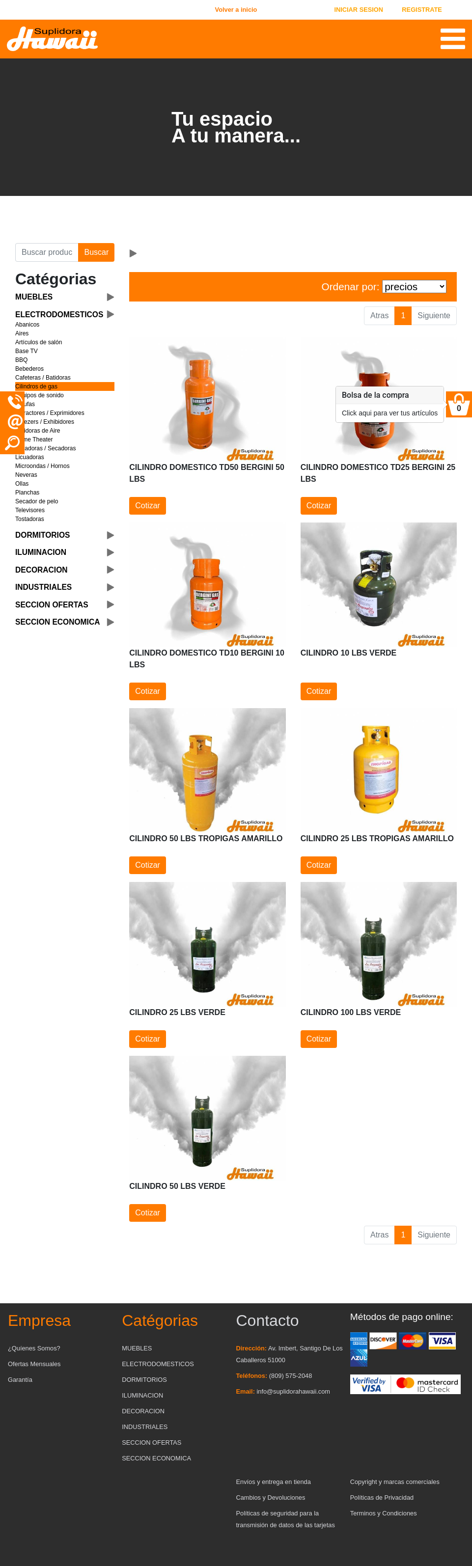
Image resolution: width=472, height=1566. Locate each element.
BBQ (21, 360)
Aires (21, 333)
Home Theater (34, 439)
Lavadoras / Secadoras (45, 448)
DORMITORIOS (144, 1379)
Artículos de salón (38, 342)
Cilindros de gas (36, 386)
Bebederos (29, 368)
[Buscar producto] (47, 252)
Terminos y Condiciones (383, 1513)
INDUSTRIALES (144, 1426)
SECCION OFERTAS (151, 1442)
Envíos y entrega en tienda (273, 1481)
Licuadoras (29, 457)
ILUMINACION (142, 1395)
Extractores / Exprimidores (49, 413)
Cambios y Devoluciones (270, 1497)
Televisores (30, 510)
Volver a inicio (236, 9)
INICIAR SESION (358, 9)
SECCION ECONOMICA (156, 1458)
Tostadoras (29, 519)
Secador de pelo (36, 501)
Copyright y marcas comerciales (395, 1481)
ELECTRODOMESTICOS (158, 1364)
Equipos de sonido (39, 395)
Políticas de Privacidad (382, 1497)
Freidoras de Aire (37, 430)
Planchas (27, 492)
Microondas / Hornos (42, 466)
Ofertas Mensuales (34, 1364)
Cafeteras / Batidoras (43, 377)
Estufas (25, 404)
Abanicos (27, 324)
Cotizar (147, 505)
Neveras (26, 474)
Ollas (21, 483)
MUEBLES (137, 1348)
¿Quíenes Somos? (34, 1348)
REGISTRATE (422, 9)
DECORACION (143, 1411)
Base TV (26, 351)
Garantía (20, 1379)
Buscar (96, 252)
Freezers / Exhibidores (44, 421)
